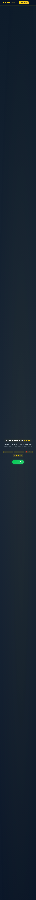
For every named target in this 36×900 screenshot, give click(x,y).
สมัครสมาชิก (24, 3)
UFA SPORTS (9, 2)
